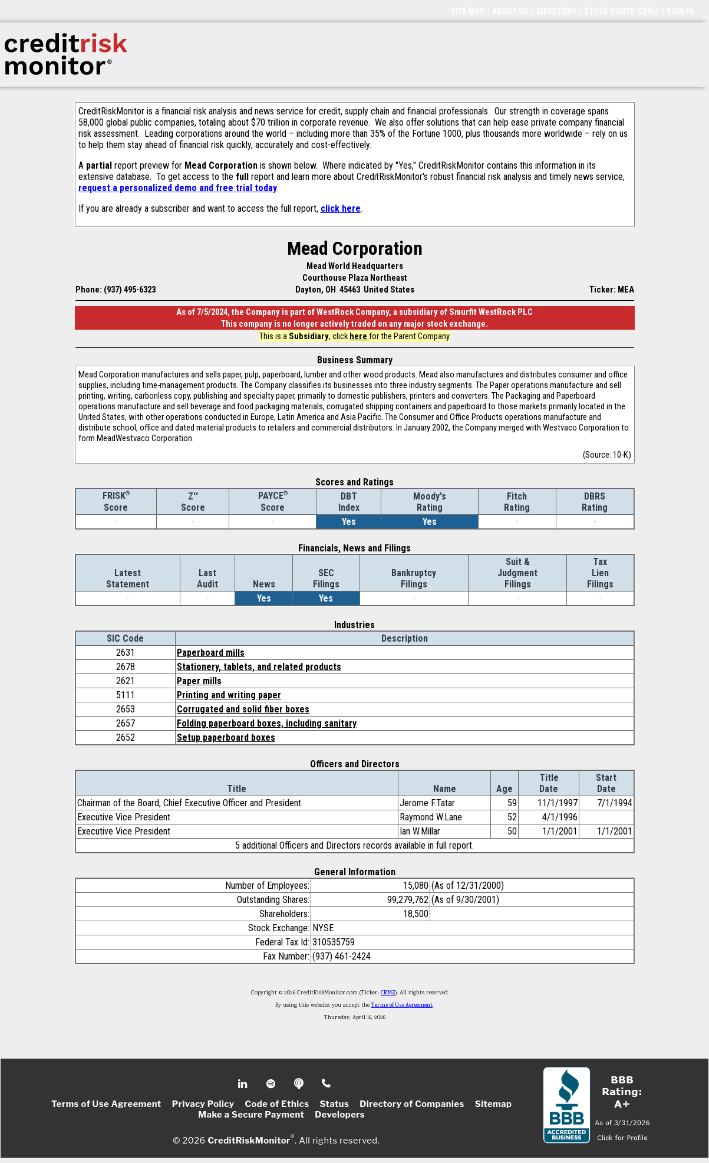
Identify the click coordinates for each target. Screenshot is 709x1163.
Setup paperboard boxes (226, 737)
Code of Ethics (277, 1104)
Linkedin (244, 1084)
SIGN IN (680, 11)
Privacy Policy (203, 1104)
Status (334, 1104)
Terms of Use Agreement (402, 1005)
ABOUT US (510, 11)
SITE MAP (467, 11)
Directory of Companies (412, 1104)
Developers (340, 1114)
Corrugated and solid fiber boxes (243, 709)
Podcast (299, 1084)
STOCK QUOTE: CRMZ (621, 11)
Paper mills (199, 680)
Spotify (272, 1084)
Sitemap (493, 1104)
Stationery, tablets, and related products (259, 666)
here (359, 336)
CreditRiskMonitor (248, 1140)
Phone (327, 1084)
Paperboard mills (211, 652)
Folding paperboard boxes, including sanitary (267, 723)
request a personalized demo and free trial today (177, 187)
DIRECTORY (556, 11)
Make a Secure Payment (251, 1114)
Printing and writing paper (229, 695)
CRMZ (388, 993)
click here (341, 208)
